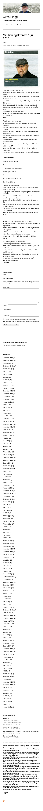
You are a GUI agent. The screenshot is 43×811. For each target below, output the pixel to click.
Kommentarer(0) (7, 272)
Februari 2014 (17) (8, 527)
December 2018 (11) (9, 687)
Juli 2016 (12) (7, 607)
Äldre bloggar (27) (8, 518)
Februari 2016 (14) (8, 593)
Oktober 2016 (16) (8, 615)
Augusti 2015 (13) (8, 577)
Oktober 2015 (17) (8, 582)
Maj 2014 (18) (7, 535)
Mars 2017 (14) (7, 629)
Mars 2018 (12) (7, 662)
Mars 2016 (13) (7, 596)
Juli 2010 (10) (7, 474)
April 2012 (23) (7, 416)
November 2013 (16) (9, 363)
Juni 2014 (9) (7, 538)
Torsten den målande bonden (12, 726)
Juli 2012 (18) (7, 407)
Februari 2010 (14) (8, 488)
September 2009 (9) (9, 502)
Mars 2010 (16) (7, 485)
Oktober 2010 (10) (8, 466)
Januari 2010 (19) (8, 491)
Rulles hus (10, 722)
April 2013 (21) (7, 382)
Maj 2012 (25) (7, 413)
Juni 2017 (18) (7, 638)
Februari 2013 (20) (8, 388)
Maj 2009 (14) (7, 510)
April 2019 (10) (7, 699)
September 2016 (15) (9, 613)
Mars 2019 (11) (7, 696)
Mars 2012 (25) (7, 419)
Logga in (5, 795)
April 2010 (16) (7, 482)
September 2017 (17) (9, 646)
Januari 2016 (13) (8, 590)
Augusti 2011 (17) (8, 438)
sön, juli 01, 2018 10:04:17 (23, 45)
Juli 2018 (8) (6, 674)
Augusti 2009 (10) (8, 504)
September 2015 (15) (9, 579)
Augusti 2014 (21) (8, 543)
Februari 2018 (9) (8, 660)
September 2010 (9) (9, 471)
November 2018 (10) (9, 685)
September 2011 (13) (9, 435)
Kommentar (7, 287)
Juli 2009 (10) (7, 507)
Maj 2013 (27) (7, 380)
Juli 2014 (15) (7, 541)
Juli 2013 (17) (7, 374)
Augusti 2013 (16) (8, 371)
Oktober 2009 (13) (8, 499)
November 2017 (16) (9, 651)
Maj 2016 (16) (7, 602)
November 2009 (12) (9, 496)
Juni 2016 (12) (7, 604)
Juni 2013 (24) (7, 377)
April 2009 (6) (7, 516)
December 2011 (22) (9, 427)
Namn (5, 308)
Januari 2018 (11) (8, 657)
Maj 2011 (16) (7, 446)
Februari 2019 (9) (8, 693)
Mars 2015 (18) (7, 563)
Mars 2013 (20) (7, 385)
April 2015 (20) (7, 565)
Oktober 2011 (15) (8, 432)
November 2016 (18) (9, 618)
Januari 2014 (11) (8, 524)
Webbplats (6, 318)
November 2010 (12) (9, 463)
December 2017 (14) (9, 654)
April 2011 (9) (7, 449)
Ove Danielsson (12, 45)
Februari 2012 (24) (8, 421)
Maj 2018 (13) (7, 668)
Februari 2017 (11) (8, 626)
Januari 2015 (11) (8, 557)
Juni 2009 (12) (7, 513)
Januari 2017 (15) (8, 624)
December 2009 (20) (9, 493)
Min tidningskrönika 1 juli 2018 (18, 36)
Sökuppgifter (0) (8, 521)
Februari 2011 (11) (8, 455)
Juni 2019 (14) (7, 704)
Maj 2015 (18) (7, 568)
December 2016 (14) (9, 621)
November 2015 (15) (9, 585)
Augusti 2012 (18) (8, 405)
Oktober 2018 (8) (8, 682)
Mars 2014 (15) (7, 529)
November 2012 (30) (9, 396)
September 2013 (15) (9, 369)
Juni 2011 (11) (7, 443)
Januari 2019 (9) (8, 690)
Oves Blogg (10, 16)
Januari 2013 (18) (8, 391)
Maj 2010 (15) (7, 480)
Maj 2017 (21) (7, 635)
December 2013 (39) (9, 360)
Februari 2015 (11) (8, 560)
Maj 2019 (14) (7, 701)
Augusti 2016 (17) (8, 610)
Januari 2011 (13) (8, 457)
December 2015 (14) (9, 588)
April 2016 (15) (7, 599)
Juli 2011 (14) (7, 441)
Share (4, 274)
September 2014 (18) (9, 546)
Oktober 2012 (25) (8, 399)
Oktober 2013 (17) (8, 366)
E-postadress (7, 312)
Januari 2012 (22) (8, 424)
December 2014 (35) (9, 554)
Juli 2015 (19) (7, 574)
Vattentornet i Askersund (11, 730)
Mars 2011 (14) (7, 452)
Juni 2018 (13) (7, 671)
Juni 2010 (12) (7, 477)
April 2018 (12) (7, 665)
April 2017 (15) (7, 632)
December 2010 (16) (9, 460)
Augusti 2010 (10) (8, 468)
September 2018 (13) (9, 679)
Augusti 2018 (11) (8, 676)
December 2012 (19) (9, 394)
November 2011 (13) (9, 430)
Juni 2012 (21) (7, 410)
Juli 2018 (5, 43)
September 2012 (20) (9, 402)
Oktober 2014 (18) (8, 549)
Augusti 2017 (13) (8, 643)
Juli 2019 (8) (6, 707)
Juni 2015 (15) (7, 571)
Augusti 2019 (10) (8, 710)
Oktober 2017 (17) (8, 649)
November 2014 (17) (9, 552)
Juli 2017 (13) (7, 640)
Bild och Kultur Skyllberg (11, 739)
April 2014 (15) (7, 532)
